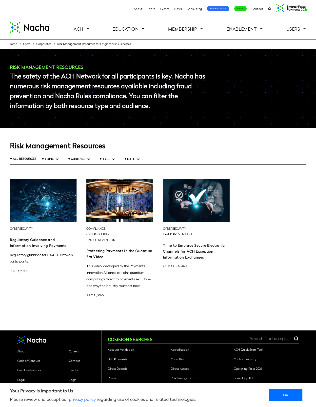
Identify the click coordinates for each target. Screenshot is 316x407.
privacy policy (82, 399)
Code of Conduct (28, 361)
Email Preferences (29, 370)
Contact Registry (245, 359)
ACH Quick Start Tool (248, 349)
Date (131, 159)
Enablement (242, 29)
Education (125, 29)
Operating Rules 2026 (248, 368)
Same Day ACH (244, 378)
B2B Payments (117, 359)
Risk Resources (218, 8)
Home (13, 44)
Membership (182, 29)
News (178, 9)
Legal (21, 380)
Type (106, 159)
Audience (78, 159)
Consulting (194, 9)
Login (240, 8)
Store (151, 9)
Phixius (112, 378)
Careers (74, 351)
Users (293, 29)
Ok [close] (285, 394)
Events (164, 9)
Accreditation (180, 349)
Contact (257, 9)
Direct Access (180, 368)
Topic (49, 159)
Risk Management (183, 378)
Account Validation (121, 349)
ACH (78, 29)
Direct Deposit (117, 368)
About (138, 9)
